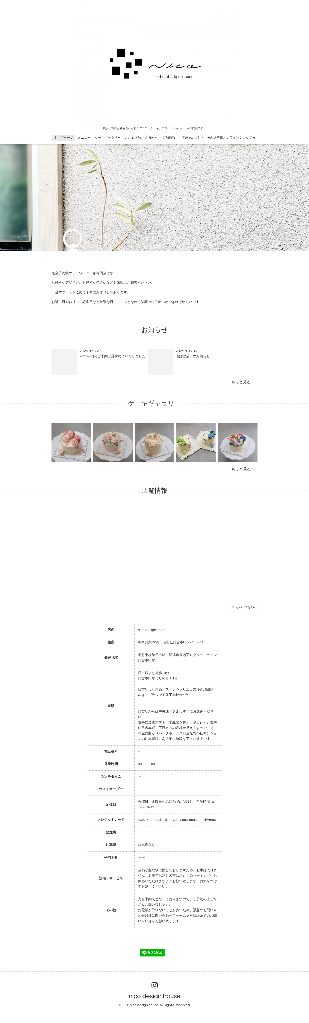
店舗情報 (168, 137)
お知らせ (151, 137)
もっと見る (242, 382)
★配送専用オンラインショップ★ (231, 137)
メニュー (84, 137)
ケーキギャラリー (108, 137)
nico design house (154, 996)
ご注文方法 (133, 137)
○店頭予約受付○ (191, 137)
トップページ (63, 137)
